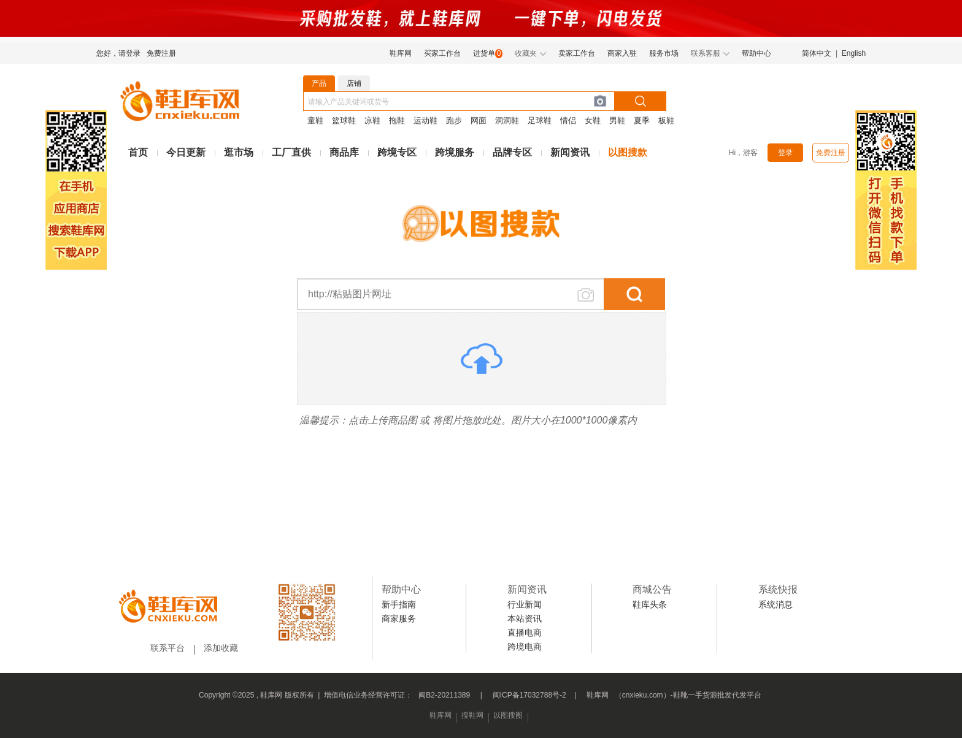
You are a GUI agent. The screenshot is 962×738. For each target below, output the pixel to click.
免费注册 (161, 53)
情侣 (568, 120)
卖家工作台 (576, 53)
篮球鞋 (344, 120)
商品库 (344, 152)
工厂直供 (291, 152)
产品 (319, 83)
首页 (138, 152)
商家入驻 (622, 53)
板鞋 (666, 120)
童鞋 (315, 120)
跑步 (454, 120)
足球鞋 (540, 120)
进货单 (484, 53)
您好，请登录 (118, 53)
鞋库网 (401, 53)
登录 (785, 152)
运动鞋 (425, 120)
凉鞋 (372, 120)
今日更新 (186, 152)
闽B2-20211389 (444, 695)
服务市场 (664, 53)
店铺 (354, 83)
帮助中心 (756, 53)
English (854, 53)
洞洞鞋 (507, 120)
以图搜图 (508, 715)
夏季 (642, 120)
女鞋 (593, 120)
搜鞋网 (472, 715)
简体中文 (816, 53)
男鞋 (617, 120)
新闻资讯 (570, 152)
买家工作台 (442, 53)
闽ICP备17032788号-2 (529, 695)
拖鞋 (397, 120)
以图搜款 (627, 152)
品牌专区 (512, 152)
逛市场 (238, 152)
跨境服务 (454, 152)
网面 (479, 120)
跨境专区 (397, 152)
